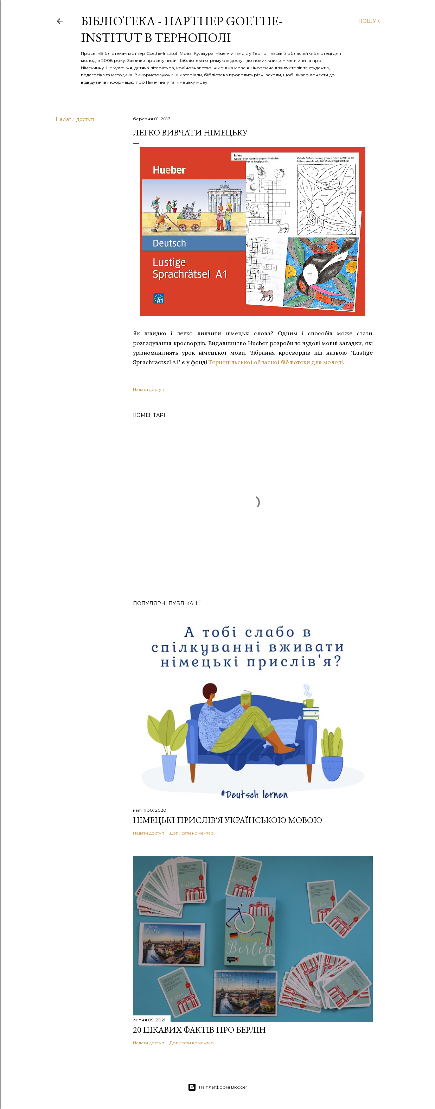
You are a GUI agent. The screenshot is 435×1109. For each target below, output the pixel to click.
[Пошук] (369, 21)
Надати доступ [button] (75, 119)
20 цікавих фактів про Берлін (199, 1029)
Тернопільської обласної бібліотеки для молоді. (276, 362)
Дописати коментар (191, 833)
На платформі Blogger (217, 1087)
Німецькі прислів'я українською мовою (227, 820)
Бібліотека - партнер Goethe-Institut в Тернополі (181, 29)
